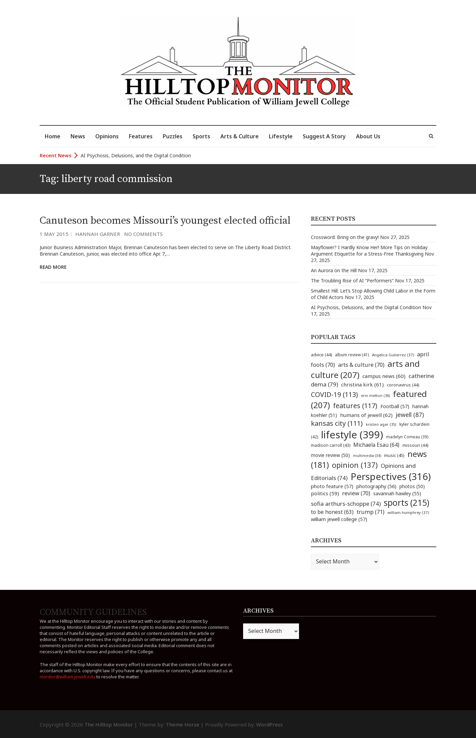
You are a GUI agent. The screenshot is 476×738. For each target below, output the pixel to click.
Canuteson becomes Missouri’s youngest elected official (165, 220)
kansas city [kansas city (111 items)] (337, 423)
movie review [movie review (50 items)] (330, 455)
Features (141, 136)
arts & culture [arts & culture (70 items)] (361, 364)
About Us (368, 136)
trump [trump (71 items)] (370, 512)
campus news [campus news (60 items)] (383, 376)
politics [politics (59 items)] (325, 493)
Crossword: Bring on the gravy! (345, 237)
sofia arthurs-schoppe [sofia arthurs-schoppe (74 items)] (346, 503)
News (78, 136)
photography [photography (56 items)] (376, 486)
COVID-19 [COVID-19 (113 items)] (334, 394)
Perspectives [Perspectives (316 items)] (391, 476)
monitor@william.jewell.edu (67, 677)
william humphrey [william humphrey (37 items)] (408, 512)
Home (52, 136)
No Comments (143, 234)
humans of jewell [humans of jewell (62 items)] (366, 415)
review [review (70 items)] (356, 493)
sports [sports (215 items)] (406, 502)
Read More (53, 267)
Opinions (107, 136)
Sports (201, 136)
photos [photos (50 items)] (412, 486)
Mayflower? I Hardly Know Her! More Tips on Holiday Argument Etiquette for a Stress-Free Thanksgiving (369, 250)
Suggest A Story (324, 136)
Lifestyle (281, 136)
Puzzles (172, 136)
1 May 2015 (54, 234)
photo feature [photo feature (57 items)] (332, 486)
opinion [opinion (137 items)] (355, 465)
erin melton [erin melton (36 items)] (375, 395)
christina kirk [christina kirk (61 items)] (362, 384)
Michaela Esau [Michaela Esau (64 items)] (376, 444)
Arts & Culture (239, 136)
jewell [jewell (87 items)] (410, 415)
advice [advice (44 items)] (321, 355)
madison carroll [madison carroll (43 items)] (330, 445)
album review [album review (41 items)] (352, 355)
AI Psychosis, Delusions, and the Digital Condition (136, 155)
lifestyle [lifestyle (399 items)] (352, 434)
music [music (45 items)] (394, 455)
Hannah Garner (97, 234)
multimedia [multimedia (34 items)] (367, 455)
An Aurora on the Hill (334, 270)
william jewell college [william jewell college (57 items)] (339, 519)
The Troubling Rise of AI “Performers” (352, 280)
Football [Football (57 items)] (394, 406)
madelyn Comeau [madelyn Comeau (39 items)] (407, 436)
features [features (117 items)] (355, 405)
